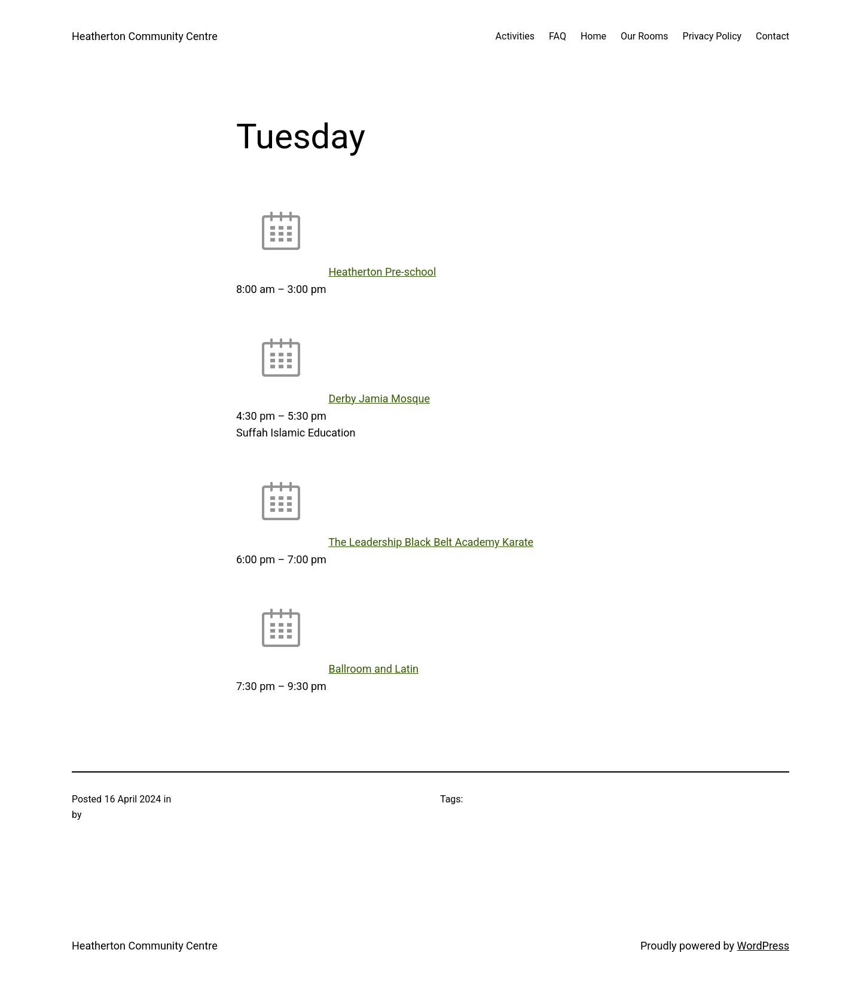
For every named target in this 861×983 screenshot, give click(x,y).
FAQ (557, 36)
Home (593, 36)
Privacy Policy (712, 36)
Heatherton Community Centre (145, 36)
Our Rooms (644, 36)
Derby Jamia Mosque (379, 398)
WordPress (763, 945)
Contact (772, 36)
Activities (515, 36)
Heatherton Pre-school (382, 271)
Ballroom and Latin (373, 669)
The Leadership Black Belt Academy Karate (430, 542)
